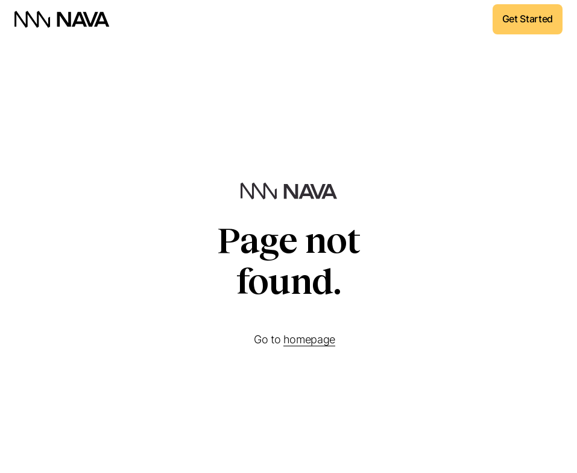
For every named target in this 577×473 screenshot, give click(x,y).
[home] (62, 19)
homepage (309, 339)
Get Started (527, 19)
